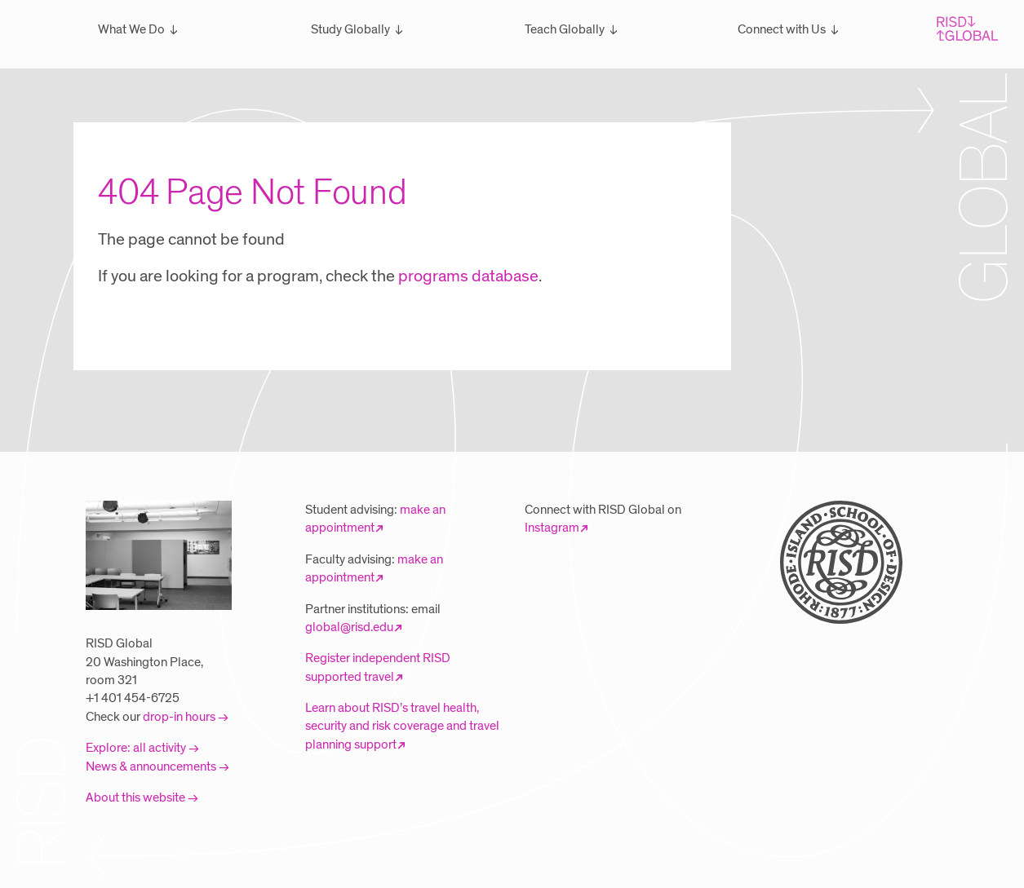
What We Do (131, 29)
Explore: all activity (136, 748)
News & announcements (151, 766)
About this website (135, 797)
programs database (468, 276)
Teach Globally (565, 29)
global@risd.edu (349, 627)
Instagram (552, 527)
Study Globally (350, 29)
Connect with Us (782, 29)
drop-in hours (179, 717)
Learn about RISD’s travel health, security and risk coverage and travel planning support (402, 726)
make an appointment (375, 518)
